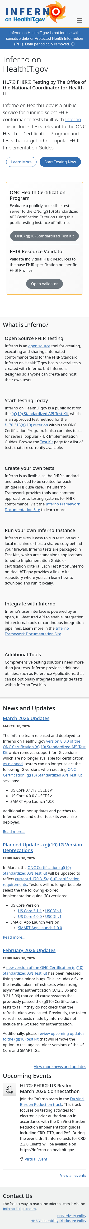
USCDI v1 (53, 910)
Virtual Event (36, 1159)
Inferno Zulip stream (19, 1208)
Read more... (14, 831)
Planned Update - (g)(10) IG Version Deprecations (42, 847)
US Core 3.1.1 (30, 910)
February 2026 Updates (29, 950)
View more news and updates (60, 1066)
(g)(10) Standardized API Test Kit (40, 413)
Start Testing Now (60, 161)
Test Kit (46, 441)
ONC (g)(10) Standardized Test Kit (44, 236)
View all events (73, 1175)
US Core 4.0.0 (30, 916)
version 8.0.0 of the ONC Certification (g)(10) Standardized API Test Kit (44, 747)
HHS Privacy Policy (71, 1215)
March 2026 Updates (26, 718)
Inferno (73, 119)
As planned (13, 763)
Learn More (21, 161)
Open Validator (44, 283)
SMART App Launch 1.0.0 (40, 927)
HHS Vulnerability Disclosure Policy (58, 1220)
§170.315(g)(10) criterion (26, 425)
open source (39, 345)
